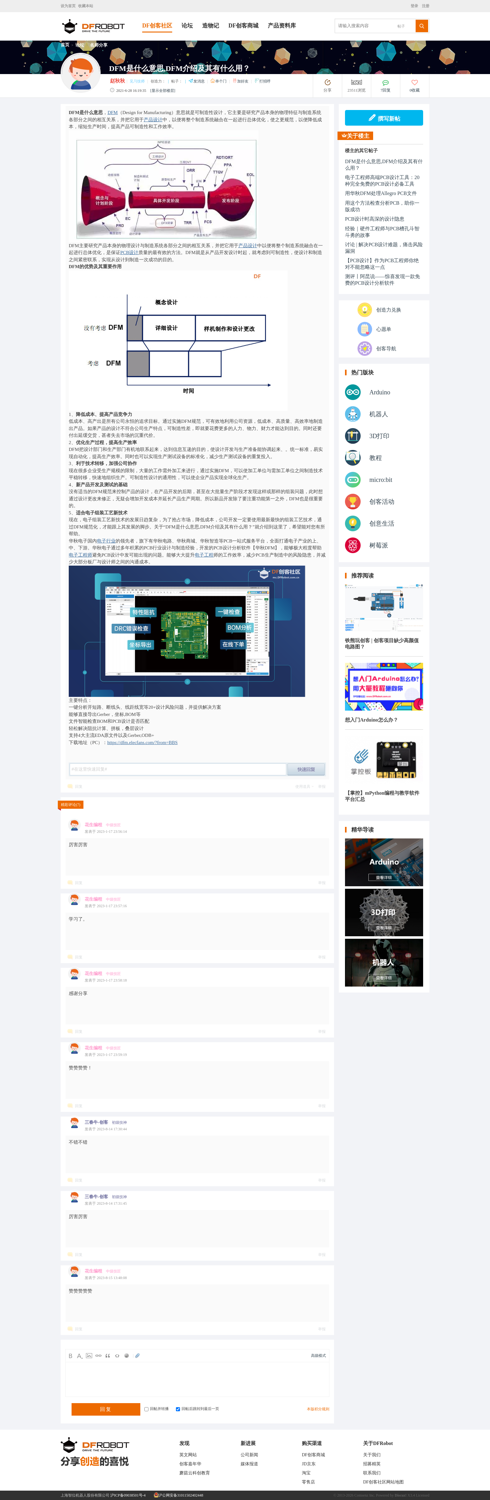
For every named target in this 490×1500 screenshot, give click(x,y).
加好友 (240, 81)
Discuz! (401, 1495)
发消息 (197, 81)
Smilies (126, 1355)
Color (80, 1355)
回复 (78, 786)
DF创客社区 (157, 25)
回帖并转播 (156, 1409)
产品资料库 (282, 25)
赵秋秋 (117, 80)
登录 (415, 6)
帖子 (401, 26)
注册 (425, 6)
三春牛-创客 (96, 1122)
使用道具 (302, 786)
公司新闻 (249, 1454)
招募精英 (372, 1464)
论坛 (187, 25)
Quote (108, 1355)
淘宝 (306, 1473)
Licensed (422, 1495)
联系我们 (372, 1473)
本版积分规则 (318, 1409)
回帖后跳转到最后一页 (197, 1409)
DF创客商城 (243, 25)
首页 (65, 44)
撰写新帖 (384, 118)
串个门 (219, 81)
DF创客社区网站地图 (383, 1482)
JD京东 (309, 1464)
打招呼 (262, 81)
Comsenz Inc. (364, 1495)
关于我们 (372, 1454)
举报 (322, 786)
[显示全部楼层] (162, 90)
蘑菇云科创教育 (194, 1473)
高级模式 (318, 1355)
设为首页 (68, 6)
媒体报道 (249, 1464)
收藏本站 (85, 6)
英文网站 (188, 1454)
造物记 (210, 25)
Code (117, 1355)
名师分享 (99, 45)
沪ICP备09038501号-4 (128, 1495)
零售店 (308, 1482)
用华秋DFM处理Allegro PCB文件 (381, 193)
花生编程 (93, 824)
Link (98, 1355)
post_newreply (306, 769)
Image (89, 1355)
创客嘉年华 (190, 1464)
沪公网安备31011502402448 (178, 1495)
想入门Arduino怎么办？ (371, 719)
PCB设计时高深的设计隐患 (374, 219)
